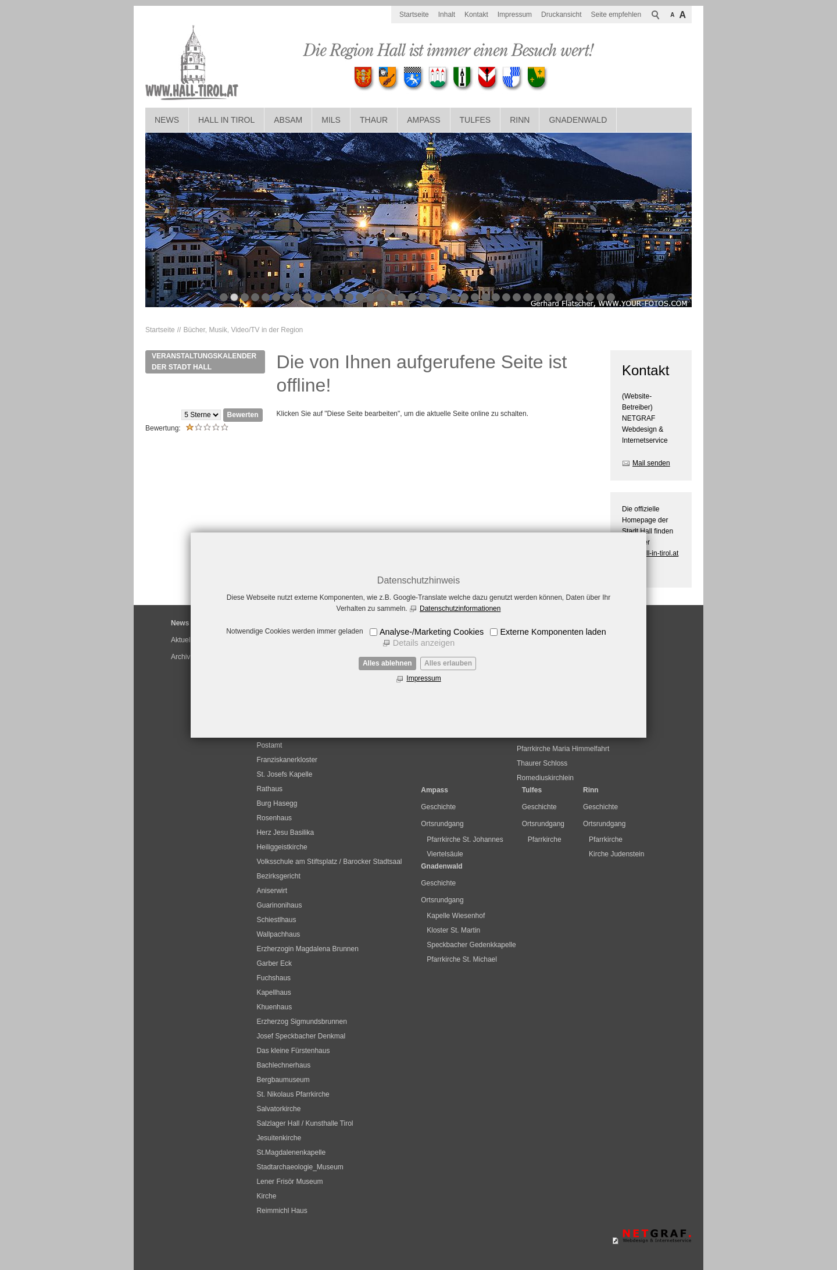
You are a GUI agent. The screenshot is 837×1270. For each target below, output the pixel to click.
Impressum (423, 678)
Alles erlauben (448, 663)
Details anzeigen (424, 643)
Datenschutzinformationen (460, 608)
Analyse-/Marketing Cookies (432, 631)
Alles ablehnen (387, 663)
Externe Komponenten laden (553, 631)
